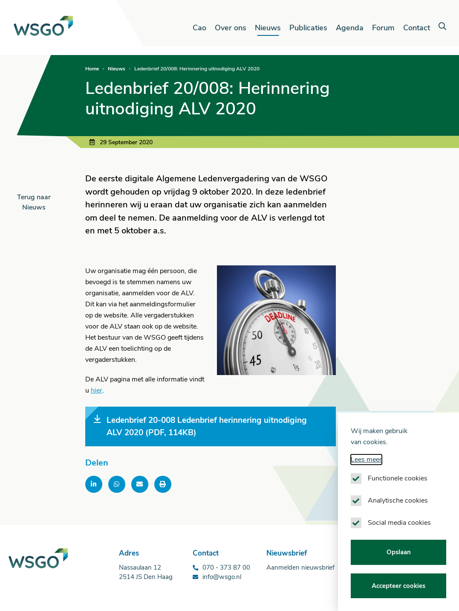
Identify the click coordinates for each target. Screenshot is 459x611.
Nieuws (268, 28)
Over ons (230, 28)
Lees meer (366, 463)
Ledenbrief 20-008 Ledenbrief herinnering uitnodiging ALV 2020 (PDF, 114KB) (200, 426)
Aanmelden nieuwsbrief (300, 567)
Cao (199, 28)
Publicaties (308, 28)
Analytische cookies (398, 504)
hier (96, 390)
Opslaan (399, 556)
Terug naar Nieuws (34, 202)
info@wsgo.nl (221, 577)
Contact (416, 28)
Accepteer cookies (398, 589)
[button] (442, 26)
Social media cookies (399, 527)
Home (92, 68)
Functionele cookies (397, 482)
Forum (383, 28)
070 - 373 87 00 (226, 567)
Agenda (350, 28)
